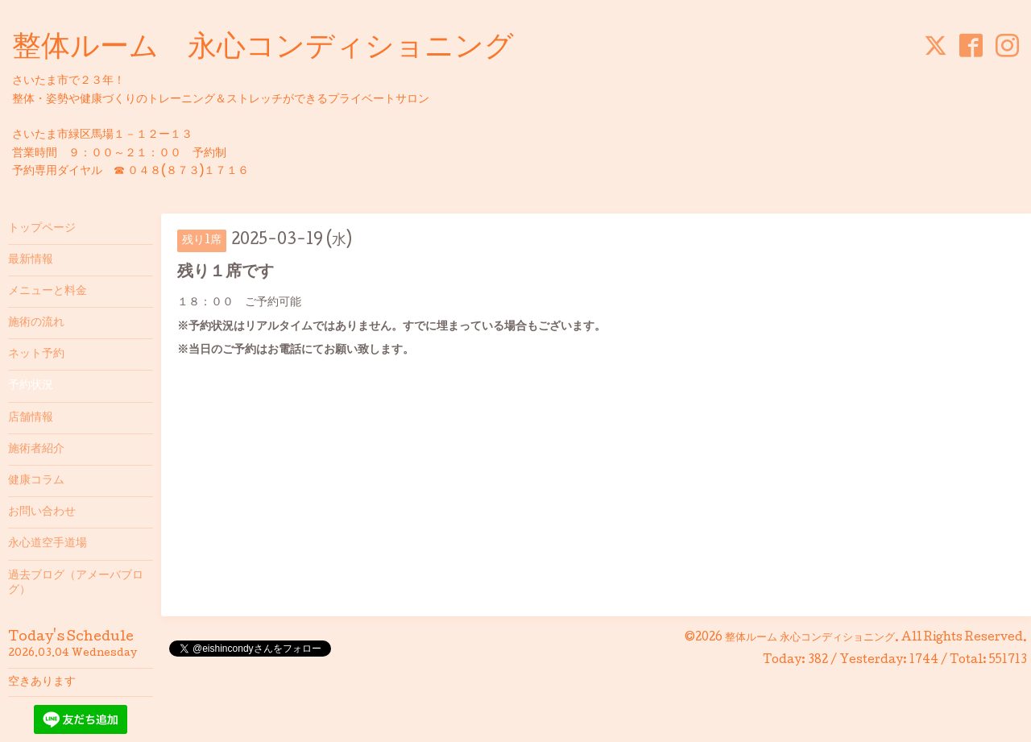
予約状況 (30, 385)
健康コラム (36, 481)
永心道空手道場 (47, 543)
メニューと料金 (47, 291)
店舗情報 (30, 418)
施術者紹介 (36, 449)
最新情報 (30, 260)
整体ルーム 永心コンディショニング (263, 49)
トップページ (42, 228)
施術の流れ (36, 323)
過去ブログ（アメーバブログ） (75, 583)
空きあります (42, 682)
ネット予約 (36, 354)
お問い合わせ (42, 512)
